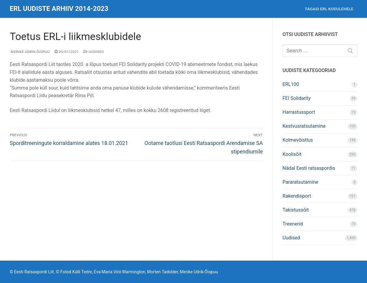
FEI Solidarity (296, 98)
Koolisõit (291, 154)
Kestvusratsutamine (303, 126)
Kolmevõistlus (297, 140)
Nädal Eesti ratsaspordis (308, 168)
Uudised (94, 52)
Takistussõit (295, 210)
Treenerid (292, 224)
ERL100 (290, 84)
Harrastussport (298, 112)
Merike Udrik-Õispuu (30, 52)
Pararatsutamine (300, 182)
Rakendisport (296, 196)
